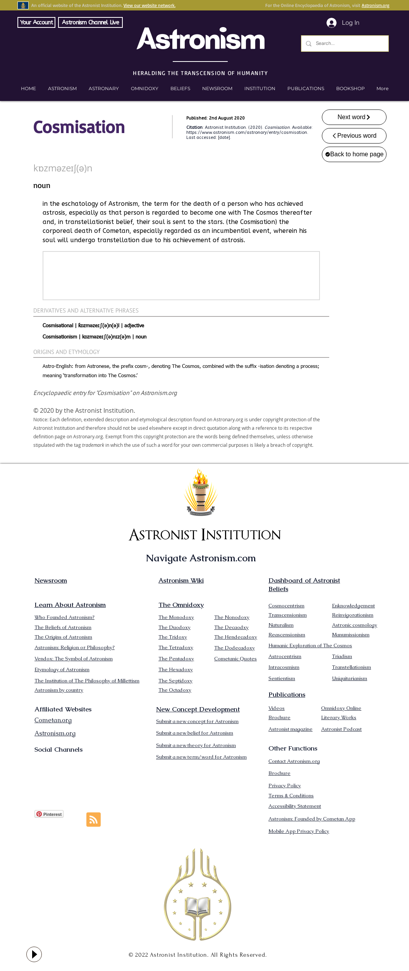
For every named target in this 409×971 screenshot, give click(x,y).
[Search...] (344, 43)
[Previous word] (354, 136)
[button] (350, 88)
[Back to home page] (354, 154)
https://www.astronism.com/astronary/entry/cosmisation (246, 132)
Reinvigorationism (352, 615)
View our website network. (149, 5)
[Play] (34, 954)
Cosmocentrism (286, 605)
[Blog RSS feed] (93, 819)
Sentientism (281, 678)
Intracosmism (283, 667)
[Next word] (354, 117)
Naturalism (281, 625)
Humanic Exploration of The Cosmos (310, 645)
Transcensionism (287, 615)
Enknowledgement (353, 605)
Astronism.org (375, 5)
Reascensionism (286, 634)
